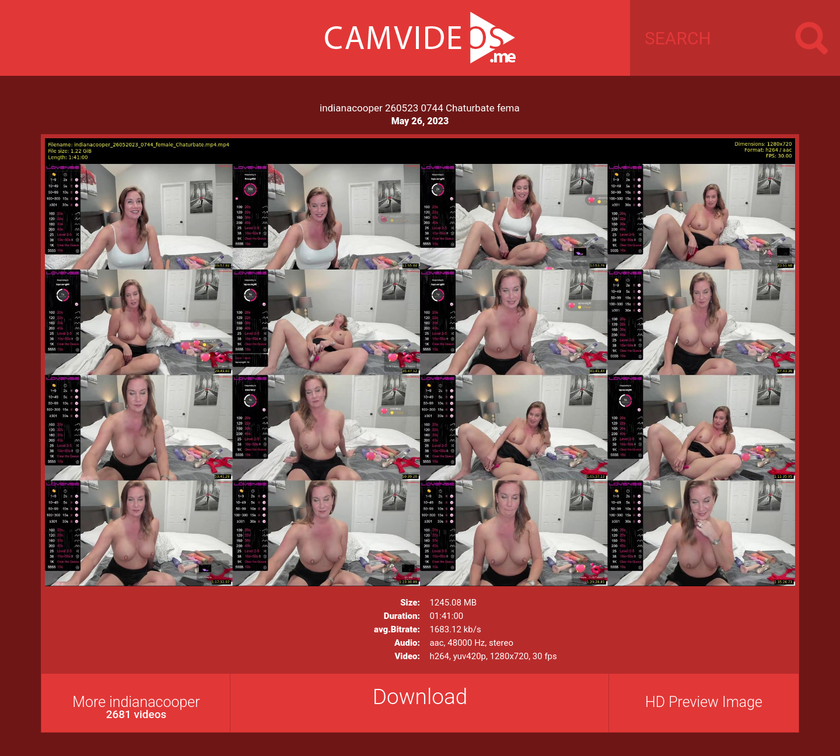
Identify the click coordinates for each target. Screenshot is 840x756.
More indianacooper (136, 707)
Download (420, 696)
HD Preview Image (703, 702)
